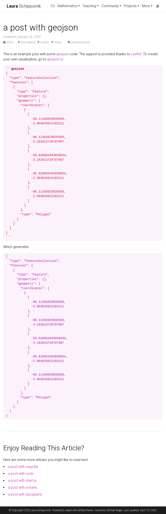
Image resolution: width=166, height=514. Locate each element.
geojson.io (55, 59)
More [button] (146, 6)
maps (56, 42)
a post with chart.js (22, 480)
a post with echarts (22, 487)
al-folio (81, 510)
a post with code (21, 474)
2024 (8, 42)
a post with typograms (25, 494)
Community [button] (110, 6)
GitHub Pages (115, 510)
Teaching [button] (89, 6)
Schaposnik (24, 6)
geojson (62, 54)
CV (53, 6)
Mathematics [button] (67, 6)
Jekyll (68, 510)
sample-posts (79, 42)
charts (43, 42)
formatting (26, 42)
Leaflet (136, 54)
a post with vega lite (23, 467)
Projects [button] (130, 6)
